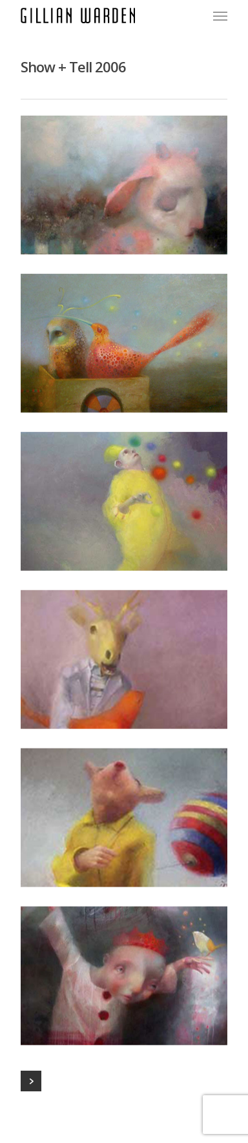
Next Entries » (31, 1081)
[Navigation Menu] (220, 15)
